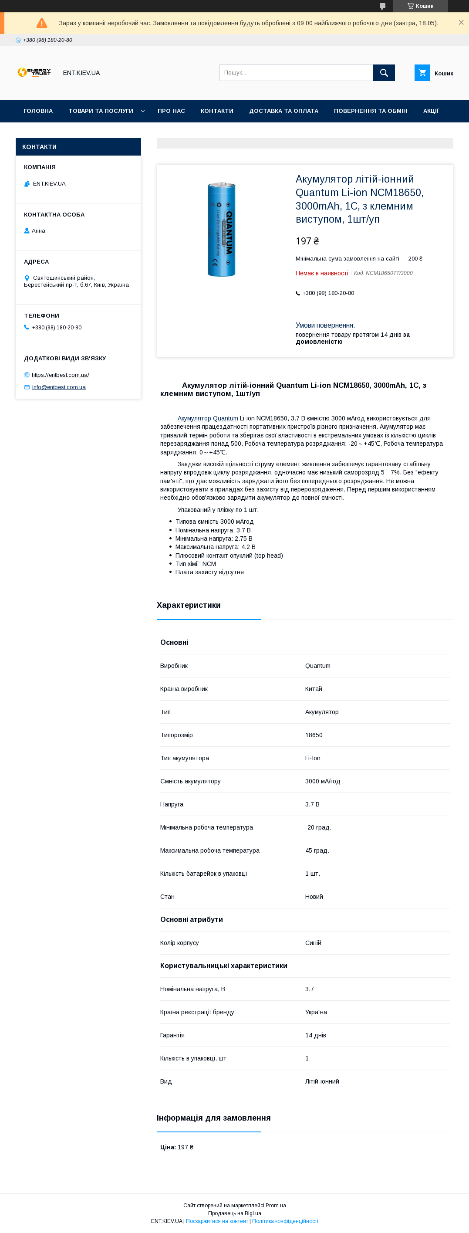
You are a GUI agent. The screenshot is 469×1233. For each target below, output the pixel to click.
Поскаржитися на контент (217, 1221)
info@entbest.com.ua (59, 387)
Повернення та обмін (371, 111)
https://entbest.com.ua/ (60, 374)
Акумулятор (194, 418)
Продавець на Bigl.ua (234, 1213)
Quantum (225, 418)
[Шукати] (384, 72)
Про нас (171, 111)
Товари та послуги (100, 111)
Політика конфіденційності (285, 1221)
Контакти (217, 111)
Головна (38, 111)
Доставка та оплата (283, 111)
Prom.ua (276, 1206)
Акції (431, 111)
